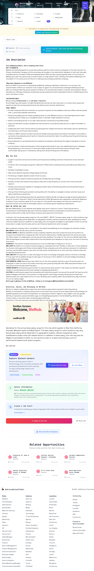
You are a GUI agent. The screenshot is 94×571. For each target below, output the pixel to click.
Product (5, 513)
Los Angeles (53, 528)
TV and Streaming (32, 516)
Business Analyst (8, 554)
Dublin (51, 537)
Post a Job (85, 5)
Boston (51, 534)
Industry (29, 496)
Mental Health (31, 537)
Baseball (29, 552)
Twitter (75, 502)
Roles (4, 496)
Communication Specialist (11, 566)
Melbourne (53, 557)
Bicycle (28, 522)
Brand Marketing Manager (11, 563)
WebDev (5, 499)
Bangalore (52, 563)
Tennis (28, 563)
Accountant (6, 534)
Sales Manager (7, 537)
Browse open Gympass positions (47, 32)
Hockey (28, 557)
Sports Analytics (8, 560)
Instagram (76, 505)
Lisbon (51, 554)
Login (76, 3)
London (52, 499)
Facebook (76, 511)
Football (29, 560)
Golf (27, 554)
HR (3, 528)
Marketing (5, 519)
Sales (4, 522)
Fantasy (28, 543)
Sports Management (9, 546)
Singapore (52, 546)
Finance (5, 543)
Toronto (52, 543)
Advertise (48, 3)
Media (28, 508)
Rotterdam (53, 505)
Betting (28, 505)
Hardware (29, 511)
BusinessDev (6, 508)
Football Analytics (32, 528)
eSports (28, 502)
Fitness (28, 534)
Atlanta (52, 531)
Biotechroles (77, 527)
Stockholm (53, 522)
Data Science (6, 505)
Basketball (29, 549)
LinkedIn (75, 508)
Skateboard (30, 531)
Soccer (28, 546)
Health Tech (30, 540)
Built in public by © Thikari (14, 489)
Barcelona (52, 513)
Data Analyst (6, 557)
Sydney (51, 560)
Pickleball (29, 566)
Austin (51, 549)
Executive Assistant (9, 552)
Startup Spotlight (79, 530)
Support (5, 525)
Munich (51, 511)
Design (4, 516)
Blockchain (6, 540)
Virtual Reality (7, 502)
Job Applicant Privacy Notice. (55, 300)
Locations (52, 496)
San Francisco (54, 516)
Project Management (9, 549)
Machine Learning (8, 511)
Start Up (29, 499)
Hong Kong (53, 566)
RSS (74, 514)
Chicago (52, 552)
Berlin (51, 508)
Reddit (75, 500)
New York (52, 519)
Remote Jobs (7, 531)
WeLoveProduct (78, 533)
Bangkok (52, 540)
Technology (30, 513)
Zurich (51, 525)
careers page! (19, 279)
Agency (28, 519)
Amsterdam (53, 502)
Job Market (39, 4)
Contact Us (77, 517)
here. (22, 94)
